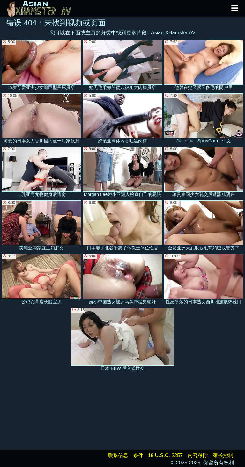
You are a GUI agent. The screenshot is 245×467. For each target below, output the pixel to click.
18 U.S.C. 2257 (165, 455)
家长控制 (223, 455)
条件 (138, 455)
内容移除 (198, 455)
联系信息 (118, 455)
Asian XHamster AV (173, 32)
